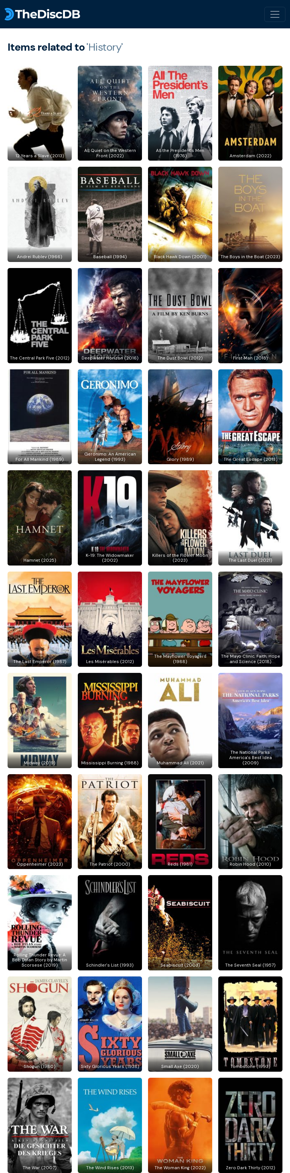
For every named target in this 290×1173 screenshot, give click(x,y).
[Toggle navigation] (274, 14)
